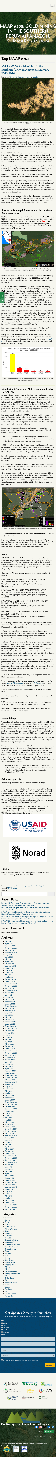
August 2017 (9, 1138)
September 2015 (11, 1187)
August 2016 (9, 1164)
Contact (39, 1431)
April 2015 (8, 1198)
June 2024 (9, 972)
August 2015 (9, 1189)
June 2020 (9, 1064)
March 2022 (9, 1019)
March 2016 (9, 1176)
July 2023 (8, 995)
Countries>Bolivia (11, 1240)
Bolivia (7, 1220)
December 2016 (11, 1156)
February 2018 (10, 1124)
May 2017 (8, 1144)
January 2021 (10, 1048)
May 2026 (8, 941)
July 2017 (8, 1140)
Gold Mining (21, 886)
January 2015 (10, 1202)
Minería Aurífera (11, 1271)
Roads (7, 1285)
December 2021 (11, 1026)
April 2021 (8, 1042)
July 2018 (8, 1113)
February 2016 (10, 1178)
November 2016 (11, 1158)
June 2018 (9, 1115)
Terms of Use (15, 1445)
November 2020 (11, 1053)
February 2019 (10, 1097)
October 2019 (10, 1080)
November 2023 (11, 986)
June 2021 (8, 1037)
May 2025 (8, 959)
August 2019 (9, 1084)
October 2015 (10, 1185)
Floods (7, 1258)
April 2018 (9, 1120)
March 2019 (9, 1095)
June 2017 (8, 1142)
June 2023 (9, 997)
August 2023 (9, 993)
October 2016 (10, 1160)
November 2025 (11, 948)
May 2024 (8, 975)
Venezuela (9, 1296)
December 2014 (11, 1205)
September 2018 (11, 1109)
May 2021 (8, 1039)
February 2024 (10, 979)
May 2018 (8, 1118)
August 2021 (9, 1033)
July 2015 (8, 1191)
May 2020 (9, 1066)
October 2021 (10, 1031)
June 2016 (9, 1169)
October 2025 (10, 950)
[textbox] (28, 417)
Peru (33, 886)
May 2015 (8, 1196)
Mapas (7, 1267)
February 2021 (10, 1046)
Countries (12, 886)
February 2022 (10, 1022)
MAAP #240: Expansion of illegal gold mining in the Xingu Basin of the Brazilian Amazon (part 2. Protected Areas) (27, 917)
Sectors (7, 1287)
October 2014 (10, 1209)
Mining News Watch (12, 1273)
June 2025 (9, 957)
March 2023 (9, 999)
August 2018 (9, 1111)
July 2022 (8, 1013)
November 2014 (11, 1207)
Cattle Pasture (10, 1227)
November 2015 (11, 1182)
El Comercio (38, 683)
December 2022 (11, 1006)
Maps (29, 886)
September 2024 (11, 966)
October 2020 (10, 1055)
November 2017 (11, 1131)
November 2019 (11, 1077)
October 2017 (10, 1133)
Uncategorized (41, 886)
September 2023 (11, 990)
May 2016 (8, 1171)
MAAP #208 (12, 888)
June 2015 (8, 1194)
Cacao (7, 1224)
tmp (6, 1291)
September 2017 (11, 1135)
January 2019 (10, 1100)
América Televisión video (15, 683)
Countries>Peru (10, 1249)
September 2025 (11, 952)
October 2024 (10, 964)
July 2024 (8, 970)
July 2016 (8, 1167)
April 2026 (9, 943)
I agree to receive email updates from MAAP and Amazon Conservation (20, 1360)
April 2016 (9, 1173)
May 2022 (8, 1017)
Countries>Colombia (12, 1244)
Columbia (6, 1327)
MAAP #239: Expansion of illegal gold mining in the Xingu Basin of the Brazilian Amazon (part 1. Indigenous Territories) (27, 922)
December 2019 (11, 1075)
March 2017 (9, 1149)
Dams (7, 1251)
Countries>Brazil (11, 1242)
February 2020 (10, 1071)
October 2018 (10, 1106)
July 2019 (8, 1086)
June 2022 (9, 1015)
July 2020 (8, 1062)
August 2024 (10, 968)
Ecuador (8, 1253)
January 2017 (10, 1153)
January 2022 (10, 1024)
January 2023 (10, 1004)
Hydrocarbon (10, 1262)
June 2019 (8, 1089)
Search (4, 890)
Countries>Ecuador (12, 1247)
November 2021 (11, 1028)
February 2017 (10, 1151)
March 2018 (9, 1122)
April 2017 (8, 1147)
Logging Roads (10, 1264)
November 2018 (11, 1104)
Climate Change (11, 1229)
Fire (6, 1256)
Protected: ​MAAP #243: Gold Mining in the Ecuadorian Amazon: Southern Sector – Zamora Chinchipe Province (25, 904)
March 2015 (9, 1200)
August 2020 (10, 1060)
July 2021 (8, 1035)
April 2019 (8, 1093)
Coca (7, 1231)
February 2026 (10, 946)
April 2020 (9, 1068)
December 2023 (11, 984)
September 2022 (11, 1010)
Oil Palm (8, 1276)
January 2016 (10, 1180)
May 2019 (8, 1091)
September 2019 (11, 1082)
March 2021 (9, 1044)
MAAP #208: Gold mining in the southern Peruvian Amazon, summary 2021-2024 (25, 69)
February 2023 (10, 1001)
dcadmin (36, 77)
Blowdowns (9, 1218)
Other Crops (9, 1278)
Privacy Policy (5, 1445)
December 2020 (11, 1051)
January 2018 (10, 1127)
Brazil (7, 1222)
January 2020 (10, 1073)
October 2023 (10, 988)
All (4, 1334)
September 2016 (11, 1162)
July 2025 (8, 955)
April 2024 (9, 977)
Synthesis (8, 1289)
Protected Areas (11, 1282)
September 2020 (11, 1057)
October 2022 (10, 1008)
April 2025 (9, 961)
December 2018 (11, 1102)
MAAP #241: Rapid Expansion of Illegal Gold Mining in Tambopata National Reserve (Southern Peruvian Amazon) (25, 913)
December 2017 (10, 1129)
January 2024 (10, 981)
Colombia (8, 1233)
